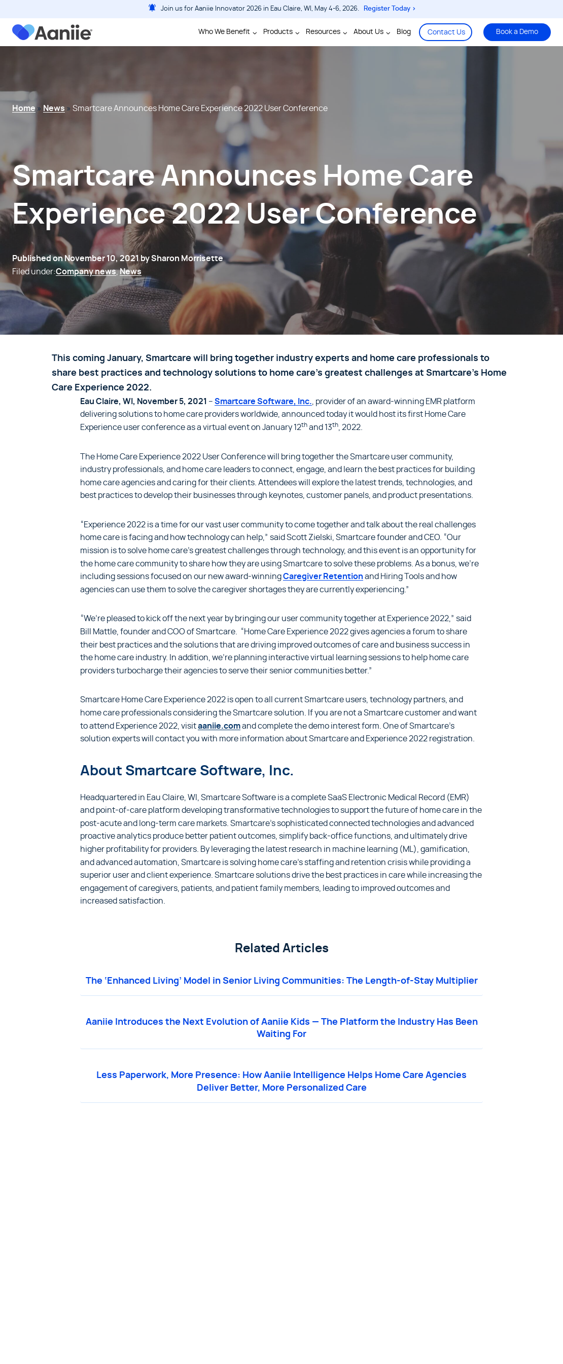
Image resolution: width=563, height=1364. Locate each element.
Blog (404, 31)
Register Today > (390, 9)
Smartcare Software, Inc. (263, 402)
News (54, 108)
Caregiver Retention (323, 576)
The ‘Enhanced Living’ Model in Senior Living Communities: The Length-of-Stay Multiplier (282, 981)
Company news (86, 272)
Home (24, 108)
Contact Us (446, 32)
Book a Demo (517, 31)
